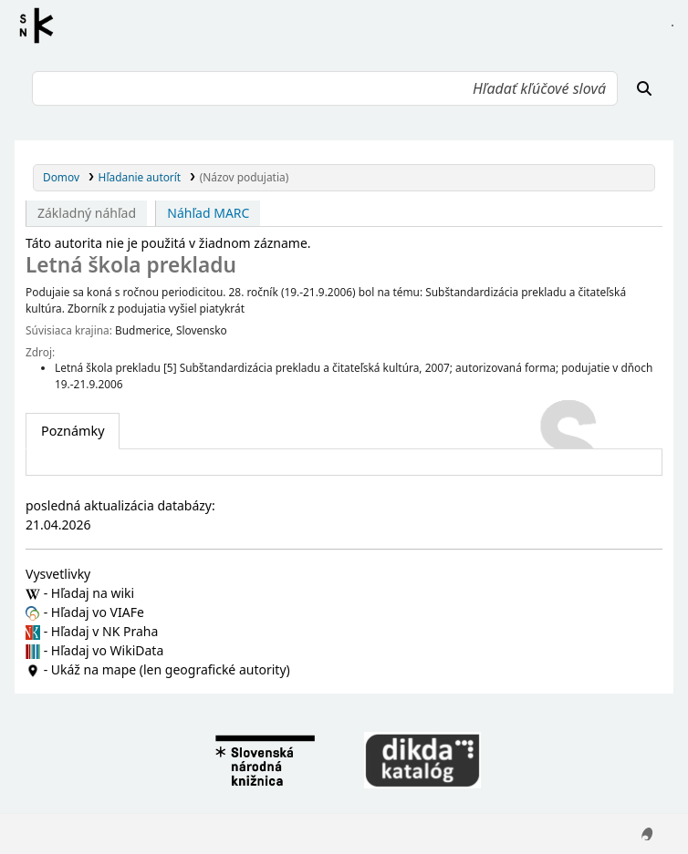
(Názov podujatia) (244, 177)
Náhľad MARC (208, 212)
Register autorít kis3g (42, 25)
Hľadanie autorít (140, 177)
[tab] (73, 431)
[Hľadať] (644, 88)
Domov (61, 177)
